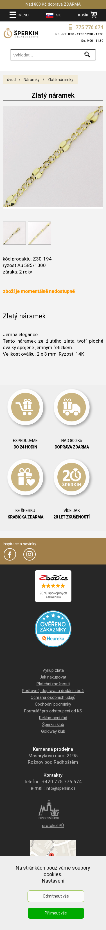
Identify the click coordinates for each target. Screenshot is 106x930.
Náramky (32, 79)
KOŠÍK (87, 15)
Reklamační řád (53, 717)
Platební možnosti (53, 683)
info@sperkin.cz (61, 788)
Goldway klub (53, 731)
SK (53, 15)
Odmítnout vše (56, 896)
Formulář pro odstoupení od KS (53, 711)
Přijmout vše (56, 913)
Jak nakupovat (53, 677)
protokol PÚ (53, 825)
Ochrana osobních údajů (53, 697)
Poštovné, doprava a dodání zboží (53, 690)
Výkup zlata (53, 670)
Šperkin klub (53, 724)
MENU (19, 15)
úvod (11, 79)
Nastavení (53, 881)
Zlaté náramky (60, 79)
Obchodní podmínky (53, 704)
